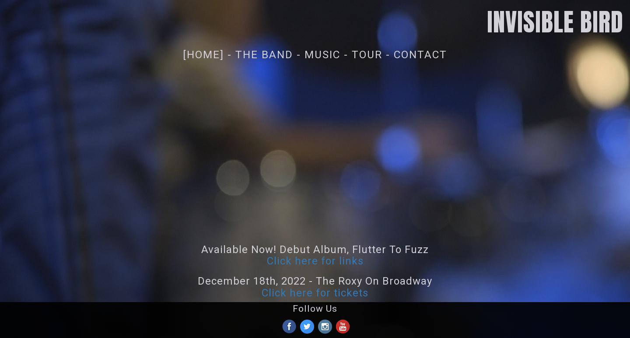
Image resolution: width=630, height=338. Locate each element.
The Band (264, 54)
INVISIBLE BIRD (555, 22)
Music (322, 54)
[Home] (203, 54)
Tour (367, 54)
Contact (420, 54)
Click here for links (315, 261)
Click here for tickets (315, 293)
